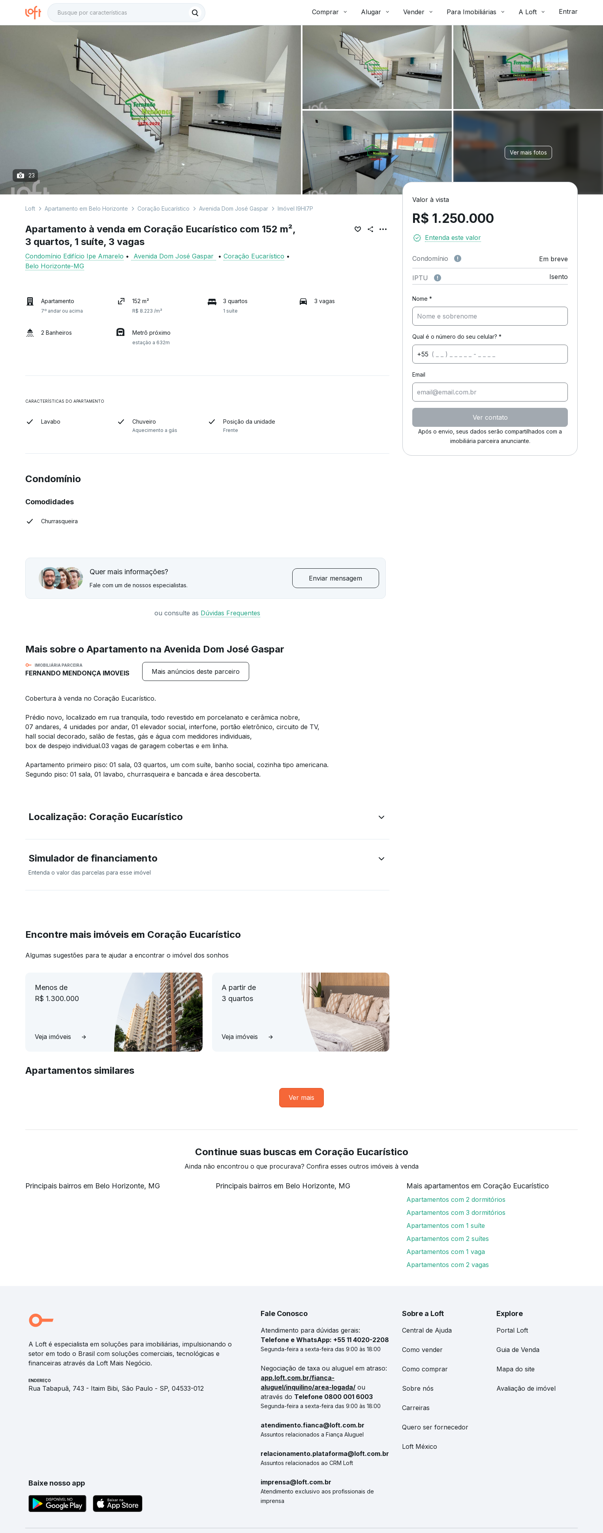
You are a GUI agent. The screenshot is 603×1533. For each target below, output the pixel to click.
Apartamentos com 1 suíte (445, 1225)
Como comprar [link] (425, 1369)
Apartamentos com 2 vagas (447, 1265)
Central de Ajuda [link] (427, 1330)
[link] (301, 1097)
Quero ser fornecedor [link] (435, 1427)
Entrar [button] (568, 11)
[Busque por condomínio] (118, 12)
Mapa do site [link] (515, 1369)
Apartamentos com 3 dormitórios (455, 1212)
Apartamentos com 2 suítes (447, 1239)
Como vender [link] (422, 1350)
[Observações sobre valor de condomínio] (457, 258)
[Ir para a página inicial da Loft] (36, 13)
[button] (207, 818)
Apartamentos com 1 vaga (445, 1252)
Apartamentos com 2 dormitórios (455, 1199)
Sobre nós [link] (418, 1388)
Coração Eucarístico (163, 208)
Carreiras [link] (416, 1408)
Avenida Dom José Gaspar (233, 208)
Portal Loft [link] (512, 1330)
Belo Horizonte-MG (54, 266)
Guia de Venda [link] (517, 1350)
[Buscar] (195, 12)
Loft (30, 208)
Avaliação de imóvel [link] (526, 1388)
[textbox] (126, 12)
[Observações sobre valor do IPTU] (437, 278)
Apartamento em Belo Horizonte (86, 208)
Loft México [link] (419, 1446)
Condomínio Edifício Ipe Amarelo (74, 256)
